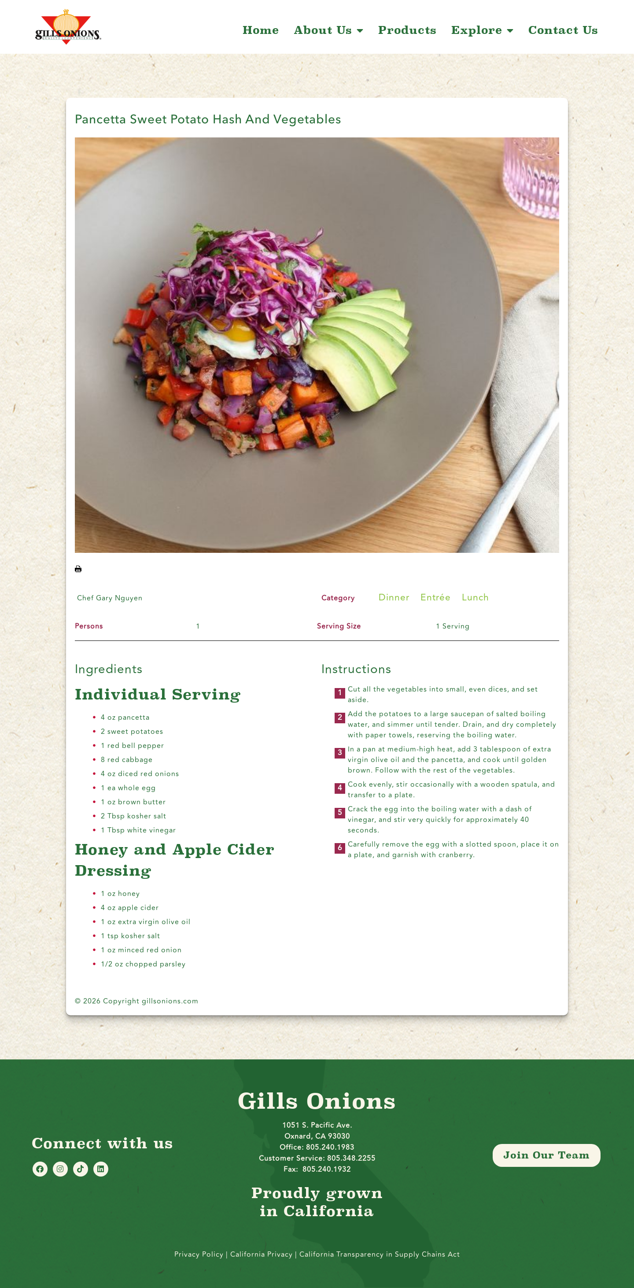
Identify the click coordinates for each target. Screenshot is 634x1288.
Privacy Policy (199, 1254)
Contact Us (563, 30)
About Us (329, 30)
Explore (482, 30)
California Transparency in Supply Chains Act (379, 1254)
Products (407, 30)
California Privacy (262, 1254)
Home (261, 30)
